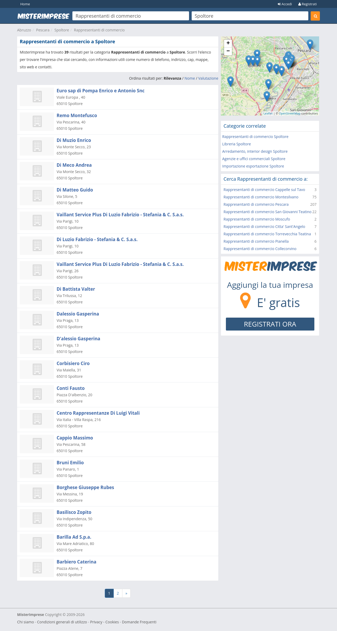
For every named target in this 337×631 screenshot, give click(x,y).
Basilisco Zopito (74, 512)
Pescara (42, 29)
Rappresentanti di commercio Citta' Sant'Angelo (264, 226)
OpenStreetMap (289, 113)
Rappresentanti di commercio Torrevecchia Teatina (267, 233)
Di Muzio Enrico (74, 140)
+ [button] (228, 43)
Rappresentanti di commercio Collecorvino (260, 248)
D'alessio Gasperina (78, 339)
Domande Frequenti (139, 621)
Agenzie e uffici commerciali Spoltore (253, 158)
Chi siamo (25, 621)
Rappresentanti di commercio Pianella (256, 241)
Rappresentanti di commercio (99, 29)
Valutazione (208, 78)
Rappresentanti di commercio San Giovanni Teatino (267, 211)
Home (25, 4)
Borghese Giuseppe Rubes (85, 487)
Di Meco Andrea (74, 165)
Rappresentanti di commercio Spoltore (255, 136)
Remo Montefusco (77, 115)
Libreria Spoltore (236, 143)
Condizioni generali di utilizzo (62, 621)
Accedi (285, 4)
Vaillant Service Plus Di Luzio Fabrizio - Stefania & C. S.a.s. (120, 215)
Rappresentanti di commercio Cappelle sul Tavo (264, 189)
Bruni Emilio (70, 463)
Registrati (307, 4)
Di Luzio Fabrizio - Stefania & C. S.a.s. (97, 239)
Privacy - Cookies (104, 621)
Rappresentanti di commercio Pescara (256, 204)
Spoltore (61, 29)
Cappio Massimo (75, 438)
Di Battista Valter (76, 289)
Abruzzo (24, 29)
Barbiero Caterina (76, 562)
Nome (190, 78)
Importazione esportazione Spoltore (253, 166)
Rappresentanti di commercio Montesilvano (261, 196)
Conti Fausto (71, 388)
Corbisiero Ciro (73, 363)
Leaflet (268, 113)
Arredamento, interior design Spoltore (255, 151)
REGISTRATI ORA (270, 324)
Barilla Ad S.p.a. (74, 537)
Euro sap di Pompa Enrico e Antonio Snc (101, 91)
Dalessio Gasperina (78, 314)
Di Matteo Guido (75, 190)
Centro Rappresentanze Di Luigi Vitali (98, 413)
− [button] (228, 51)
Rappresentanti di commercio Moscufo (257, 219)
